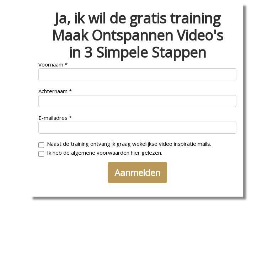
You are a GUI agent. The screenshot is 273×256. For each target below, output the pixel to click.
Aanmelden (137, 172)
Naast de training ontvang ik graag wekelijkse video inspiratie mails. (124, 144)
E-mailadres (53, 118)
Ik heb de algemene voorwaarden (100, 153)
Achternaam (53, 91)
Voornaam (50, 64)
